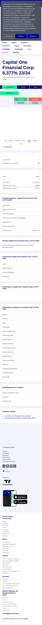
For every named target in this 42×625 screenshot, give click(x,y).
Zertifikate (6, 49)
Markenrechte (6, 459)
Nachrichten (6, 542)
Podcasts (5, 550)
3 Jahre (35, 140)
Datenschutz (6, 457)
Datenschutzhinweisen (17, 30)
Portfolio (35, 103)
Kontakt (4, 451)
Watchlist (21, 103)
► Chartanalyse (7, 147)
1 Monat (17, 140)
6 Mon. (23, 140)
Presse (4, 600)
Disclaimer (5, 455)
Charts (23, 87)
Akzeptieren (33, 36)
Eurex (4, 608)
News (30, 49)
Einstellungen (9, 36)
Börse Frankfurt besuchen (10, 559)
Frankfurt (9, 93)
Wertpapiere (6, 563)
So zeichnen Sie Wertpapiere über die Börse (18, 416)
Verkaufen (35, 99)
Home (4, 43)
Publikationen (6, 569)
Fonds (16, 46)
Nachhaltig (19, 49)
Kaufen (20, 99)
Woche (11, 140)
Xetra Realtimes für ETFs (10, 585)
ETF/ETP (6, 46)
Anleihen (24, 43)
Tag (6, 140)
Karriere (5, 598)
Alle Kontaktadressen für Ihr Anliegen (15, 618)
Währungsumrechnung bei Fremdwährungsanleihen (20, 418)
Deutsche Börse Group (9, 606)
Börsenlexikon (7, 567)
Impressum (5, 453)
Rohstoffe (27, 46)
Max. (20, 144)
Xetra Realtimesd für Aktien (11, 583)
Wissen (5, 52)
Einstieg (16, 52)
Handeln (5, 565)
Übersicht (9, 87)
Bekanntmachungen (8, 544)
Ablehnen (21, 36)
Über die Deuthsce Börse (10, 561)
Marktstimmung (7, 546)
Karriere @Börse (7, 588)
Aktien (14, 43)
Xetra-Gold (6, 610)
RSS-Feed (5, 548)
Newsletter (5, 552)
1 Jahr (29, 140)
